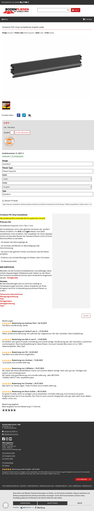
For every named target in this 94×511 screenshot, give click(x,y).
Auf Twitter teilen (7, 459)
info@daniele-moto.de (11, 434)
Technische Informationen (11, 294)
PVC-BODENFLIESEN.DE (11, 486)
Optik (4, 175)
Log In (75, 10)
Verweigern (25, 503)
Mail (29, 115)
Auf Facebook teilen (8, 453)
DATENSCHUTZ (87, 486)
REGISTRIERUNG (33, 486)
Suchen (68, 10)
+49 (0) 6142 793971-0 (10, 431)
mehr (80, 503)
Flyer (2, 306)
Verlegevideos (6, 301)
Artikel (87, 19)
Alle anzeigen (82, 479)
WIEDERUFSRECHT (61, 486)
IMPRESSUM (77, 486)
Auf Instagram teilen (8, 456)
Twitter (24, 115)
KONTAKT (23, 486)
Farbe (4, 183)
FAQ (2, 299)
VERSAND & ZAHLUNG (47, 486)
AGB (70, 486)
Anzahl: (7, 132)
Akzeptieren (52, 503)
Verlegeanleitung (7, 303)
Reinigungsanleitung (9, 296)
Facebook (18, 115)
